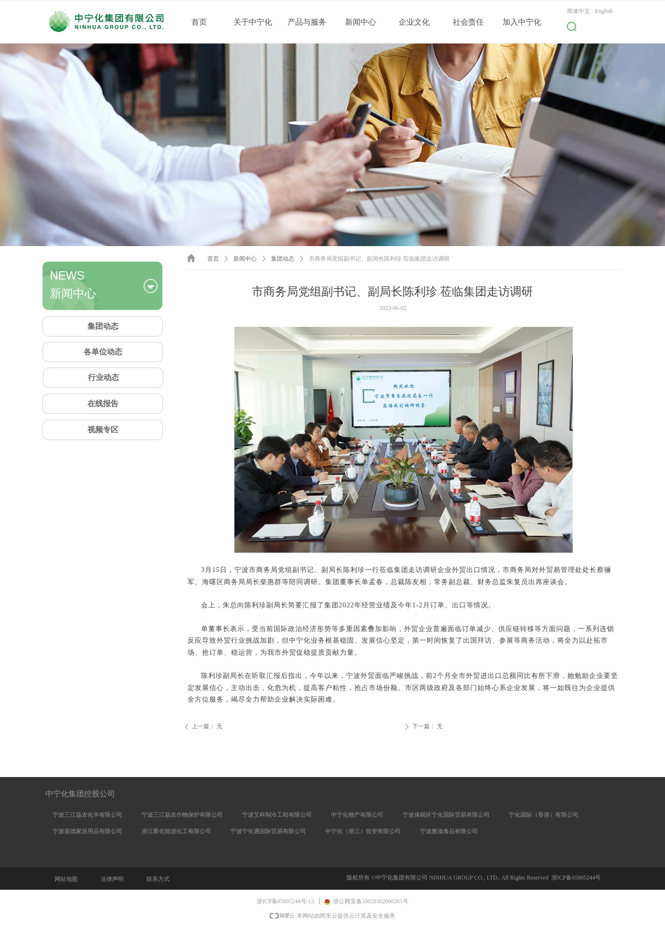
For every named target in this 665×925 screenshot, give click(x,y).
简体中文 (578, 11)
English (604, 11)
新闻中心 (245, 258)
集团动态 (282, 258)
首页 (213, 258)
